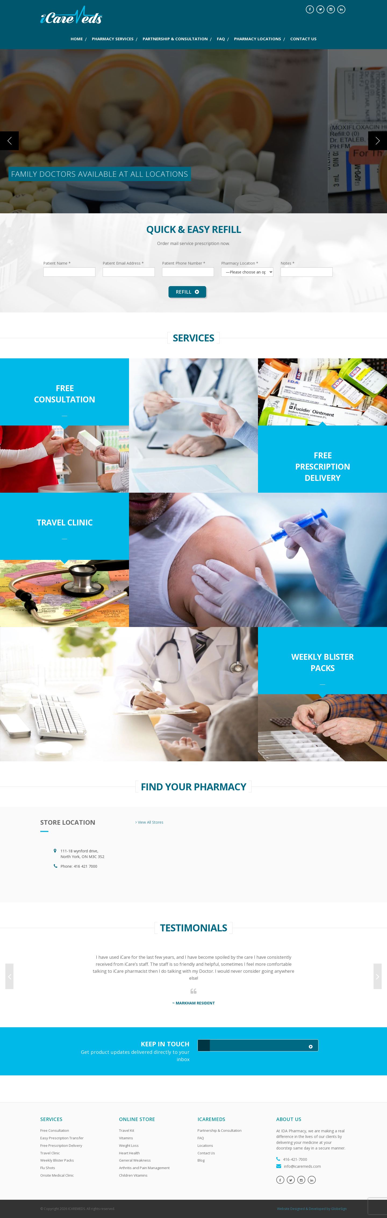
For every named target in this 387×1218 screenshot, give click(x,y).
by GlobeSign (337, 1208)
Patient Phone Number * (183, 263)
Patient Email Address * (123, 263)
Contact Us (206, 1153)
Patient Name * (57, 263)
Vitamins (126, 1138)
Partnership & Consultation (220, 1130)
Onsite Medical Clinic (57, 1175)
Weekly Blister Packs (322, 662)
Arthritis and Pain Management (144, 1167)
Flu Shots (47, 1167)
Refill (187, 292)
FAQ (221, 39)
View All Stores (149, 822)
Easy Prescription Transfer (62, 1138)
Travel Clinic (64, 522)
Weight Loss (129, 1145)
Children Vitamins (133, 1175)
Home (77, 39)
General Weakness (135, 1160)
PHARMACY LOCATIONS (257, 39)
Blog (201, 1160)
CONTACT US (303, 39)
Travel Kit (126, 1130)
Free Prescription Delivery (322, 466)
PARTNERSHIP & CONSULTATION (175, 39)
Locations (205, 1145)
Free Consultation (64, 394)
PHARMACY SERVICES (113, 39)
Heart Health (129, 1153)
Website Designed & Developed (301, 1208)
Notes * (288, 263)
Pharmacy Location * (239, 263)
